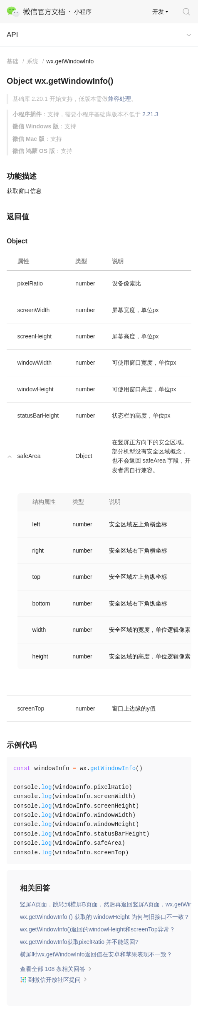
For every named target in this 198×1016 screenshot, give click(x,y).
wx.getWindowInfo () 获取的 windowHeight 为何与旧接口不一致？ (105, 916)
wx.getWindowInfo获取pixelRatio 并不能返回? (79, 941)
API (12, 35)
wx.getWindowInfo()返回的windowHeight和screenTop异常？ (97, 929)
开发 (158, 11)
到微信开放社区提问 (53, 979)
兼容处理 (119, 98)
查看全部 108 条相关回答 (56, 969)
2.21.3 (150, 114)
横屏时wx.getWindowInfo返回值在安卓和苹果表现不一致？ (96, 954)
